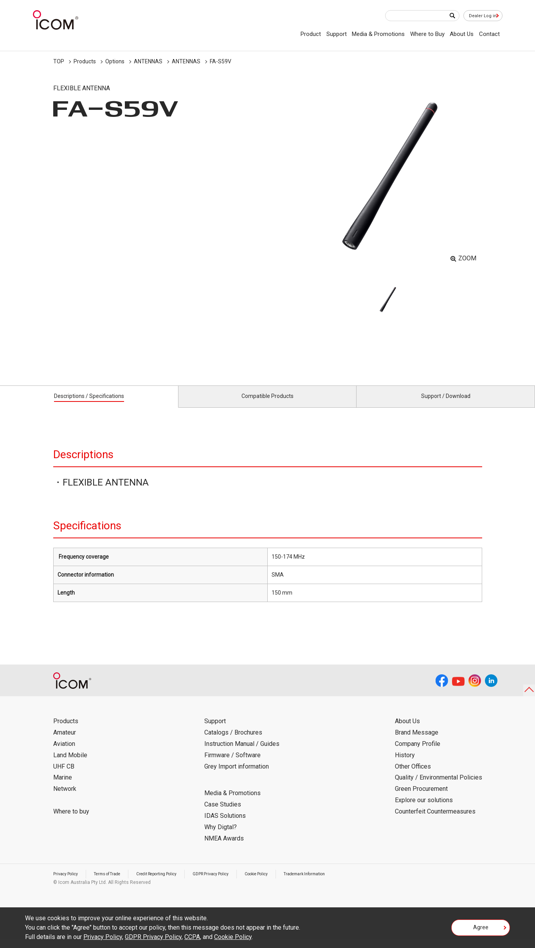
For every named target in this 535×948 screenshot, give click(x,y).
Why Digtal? (220, 836)
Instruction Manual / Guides (241, 752)
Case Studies (222, 813)
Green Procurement (421, 797)
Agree (480, 930)
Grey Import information (236, 775)
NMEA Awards (224, 847)
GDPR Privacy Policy (234, 882)
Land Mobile (70, 764)
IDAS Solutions (225, 824)
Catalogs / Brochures (233, 741)
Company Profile (417, 752)
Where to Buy (427, 34)
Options (114, 61)
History (405, 764)
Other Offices (413, 775)
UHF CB (63, 775)
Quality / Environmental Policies (438, 786)
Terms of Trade (115, 882)
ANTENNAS (148, 61)
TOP (58, 61)
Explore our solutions (424, 809)
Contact (489, 34)
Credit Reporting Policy (172, 882)
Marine (62, 786)
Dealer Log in (479, 16)
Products (85, 61)
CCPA (192, 937)
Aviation (64, 752)
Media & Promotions (378, 34)
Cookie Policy (286, 882)
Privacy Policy (68, 882)
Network (64, 797)
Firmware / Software (232, 764)
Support (336, 34)
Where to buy (71, 820)
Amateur (64, 741)
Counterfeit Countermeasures (435, 820)
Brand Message (416, 741)
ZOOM (467, 258)
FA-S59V (220, 61)
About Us (462, 34)
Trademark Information (342, 882)
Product (311, 34)
